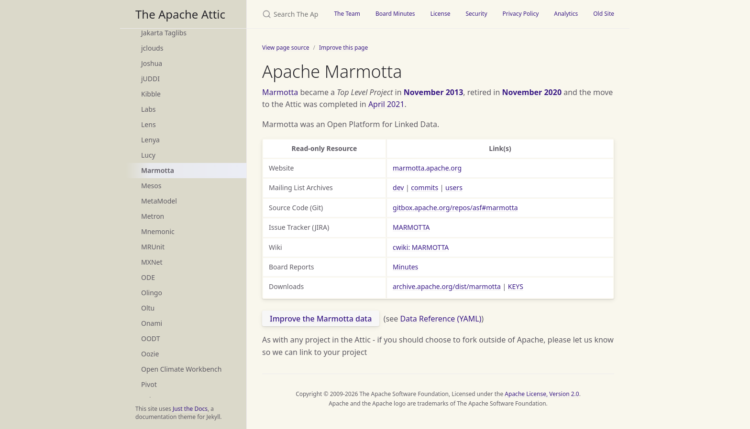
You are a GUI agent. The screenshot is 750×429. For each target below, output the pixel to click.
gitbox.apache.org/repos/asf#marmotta (455, 207)
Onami (151, 323)
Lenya (150, 139)
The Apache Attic (180, 14)
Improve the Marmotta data (321, 318)
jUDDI (150, 78)
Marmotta (157, 170)
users (454, 187)
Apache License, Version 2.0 (542, 394)
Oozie (150, 353)
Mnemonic (158, 231)
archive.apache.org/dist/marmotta (447, 286)
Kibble (151, 93)
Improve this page (343, 47)
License (440, 14)
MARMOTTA (411, 227)
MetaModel (159, 200)
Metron (152, 216)
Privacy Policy (521, 14)
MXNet (152, 262)
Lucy (148, 155)
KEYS (515, 286)
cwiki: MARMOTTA (421, 247)
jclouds (152, 48)
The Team (347, 14)
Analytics (566, 14)
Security (476, 14)
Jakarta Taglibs (164, 32)
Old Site (603, 14)
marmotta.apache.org (427, 167)
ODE (148, 277)
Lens (148, 124)
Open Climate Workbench (181, 369)
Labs (148, 109)
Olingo (151, 292)
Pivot (149, 384)
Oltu (147, 307)
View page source (285, 47)
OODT (150, 338)
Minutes (405, 266)
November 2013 (433, 92)
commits (424, 187)
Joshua (151, 63)
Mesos (151, 185)
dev (398, 187)
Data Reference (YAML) (440, 318)
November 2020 (532, 92)
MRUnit (153, 246)
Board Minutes (395, 14)
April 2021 (386, 104)
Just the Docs (190, 409)
